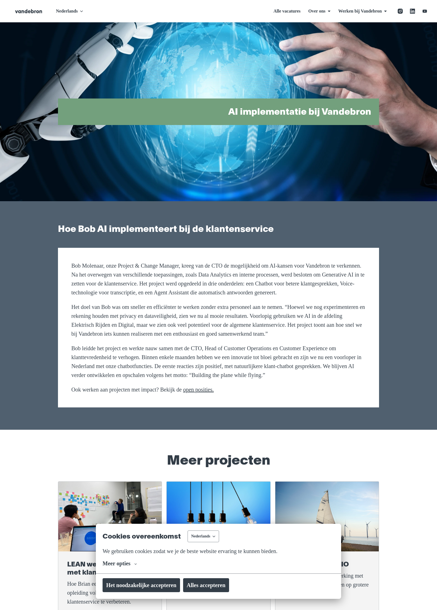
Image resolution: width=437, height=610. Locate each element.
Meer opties (122, 563)
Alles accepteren (223, 585)
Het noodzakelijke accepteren (148, 585)
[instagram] (400, 11)
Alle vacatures (276, 11)
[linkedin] (412, 11)
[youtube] (424, 11)
